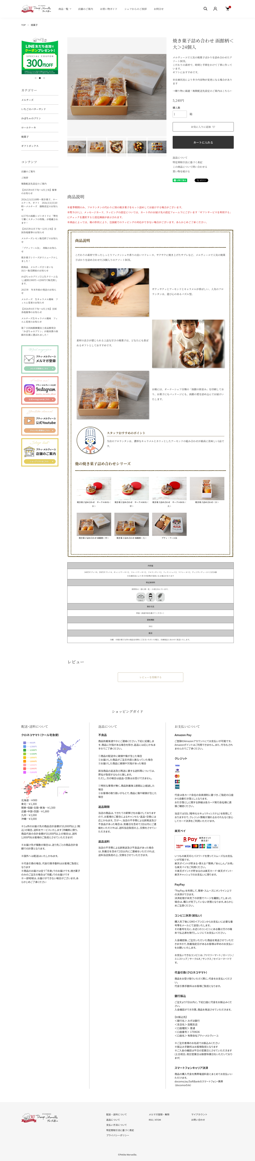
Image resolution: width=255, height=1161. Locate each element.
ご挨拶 (24, 177)
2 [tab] (40, 78)
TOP (23, 25)
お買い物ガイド (108, 9)
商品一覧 (63, 9)
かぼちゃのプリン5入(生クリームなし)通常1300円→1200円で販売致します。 (39, 280)
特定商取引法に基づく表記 (187, 162)
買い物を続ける (181, 171)
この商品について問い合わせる (190, 166)
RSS (151, 1119)
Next (161, 87)
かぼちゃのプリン (31, 118)
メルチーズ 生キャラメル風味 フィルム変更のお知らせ (39, 301)
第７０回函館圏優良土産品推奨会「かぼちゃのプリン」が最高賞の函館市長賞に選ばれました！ (39, 331)
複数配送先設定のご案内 (34, 183)
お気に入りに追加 (203, 126)
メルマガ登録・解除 (159, 1114)
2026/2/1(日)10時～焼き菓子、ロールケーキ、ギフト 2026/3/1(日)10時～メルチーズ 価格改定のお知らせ (39, 204)
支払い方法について (116, 1124)
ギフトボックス (30, 146)
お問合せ (159, 9)
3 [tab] (44, 78)
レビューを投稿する (150, 677)
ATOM (158, 1119)
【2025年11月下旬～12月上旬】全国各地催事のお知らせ (38, 230)
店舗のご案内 (85, 9)
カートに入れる (203, 142)
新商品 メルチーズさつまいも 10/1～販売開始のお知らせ (38, 268)
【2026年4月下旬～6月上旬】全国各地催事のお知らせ (38, 310)
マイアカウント (199, 1114)
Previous (72, 87)
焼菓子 (34, 25)
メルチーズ (27, 100)
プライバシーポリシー (117, 1135)
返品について (180, 157)
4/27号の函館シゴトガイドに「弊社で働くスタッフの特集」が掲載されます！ (39, 219)
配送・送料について (116, 1114)
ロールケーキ (28, 127)
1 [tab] (35, 78)
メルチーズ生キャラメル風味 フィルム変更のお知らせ (39, 320)
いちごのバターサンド (33, 109)
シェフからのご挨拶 (135, 9)
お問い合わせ (198, 1119)
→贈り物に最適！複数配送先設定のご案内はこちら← (202, 91)
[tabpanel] (39, 56)
